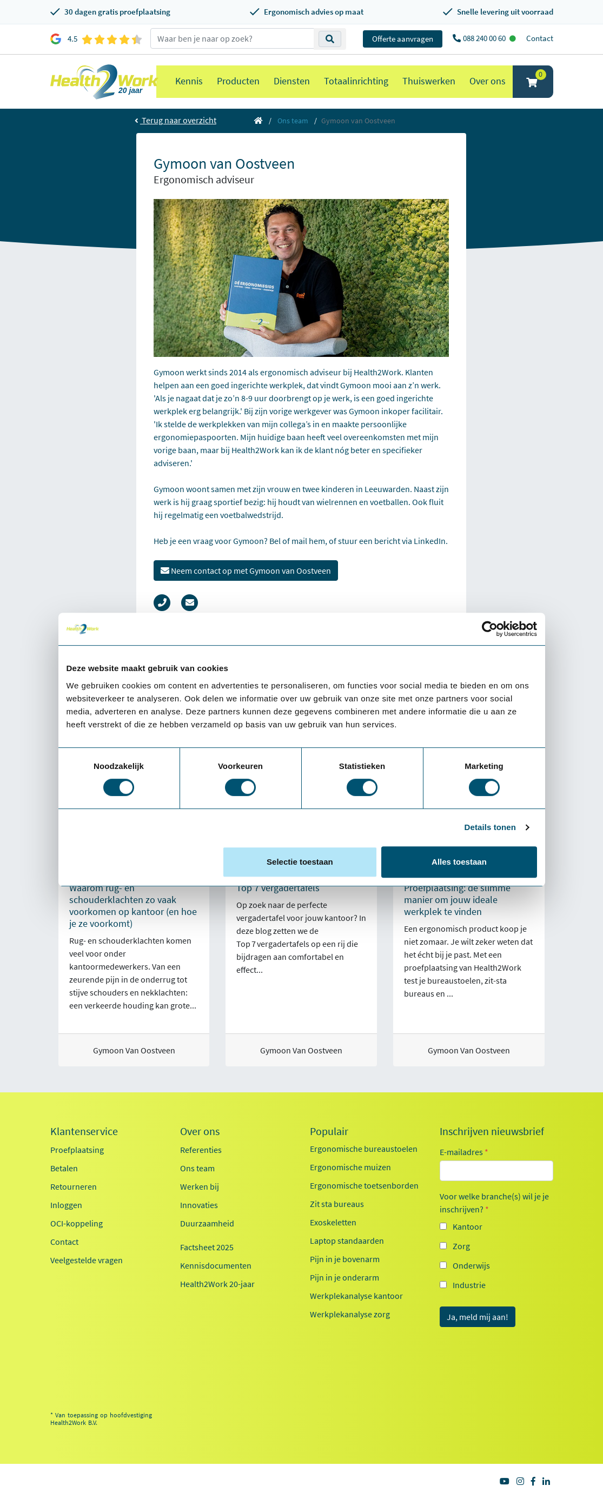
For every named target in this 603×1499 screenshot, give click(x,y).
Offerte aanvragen (402, 39)
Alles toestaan (459, 861)
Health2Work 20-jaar (217, 1283)
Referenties (201, 1149)
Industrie (469, 1284)
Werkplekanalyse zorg (350, 1314)
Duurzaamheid (207, 1223)
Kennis (189, 81)
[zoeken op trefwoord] (232, 38)
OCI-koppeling (76, 1223)
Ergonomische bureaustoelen (364, 1148)
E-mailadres (464, 1151)
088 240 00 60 (485, 38)
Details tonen (490, 827)
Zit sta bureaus (337, 1203)
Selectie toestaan (300, 861)
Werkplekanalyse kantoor (356, 1295)
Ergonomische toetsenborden (364, 1185)
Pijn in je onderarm (344, 1277)
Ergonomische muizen (350, 1167)
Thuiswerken (428, 81)
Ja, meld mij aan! (477, 1316)
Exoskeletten (333, 1222)
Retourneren (73, 1186)
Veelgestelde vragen (86, 1260)
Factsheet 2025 (207, 1247)
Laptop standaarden (347, 1240)
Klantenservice (84, 1131)
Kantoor (467, 1226)
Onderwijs (471, 1265)
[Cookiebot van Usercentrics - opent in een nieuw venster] (489, 629)
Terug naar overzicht (175, 120)
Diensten (292, 81)
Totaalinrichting (356, 81)
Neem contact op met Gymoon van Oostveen (246, 570)
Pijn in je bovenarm (345, 1258)
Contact (539, 38)
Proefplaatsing (77, 1149)
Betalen (64, 1168)
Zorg (461, 1246)
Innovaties (199, 1204)
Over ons (487, 81)
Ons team (292, 120)
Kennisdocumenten (215, 1265)
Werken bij (199, 1186)
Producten (238, 81)
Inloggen (66, 1204)
